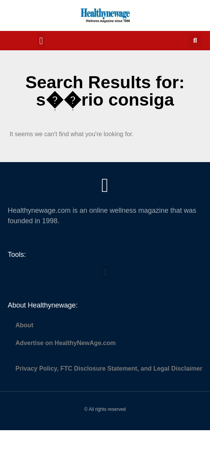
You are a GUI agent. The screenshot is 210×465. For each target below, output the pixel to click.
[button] (41, 40)
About (24, 325)
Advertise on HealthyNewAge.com (65, 343)
